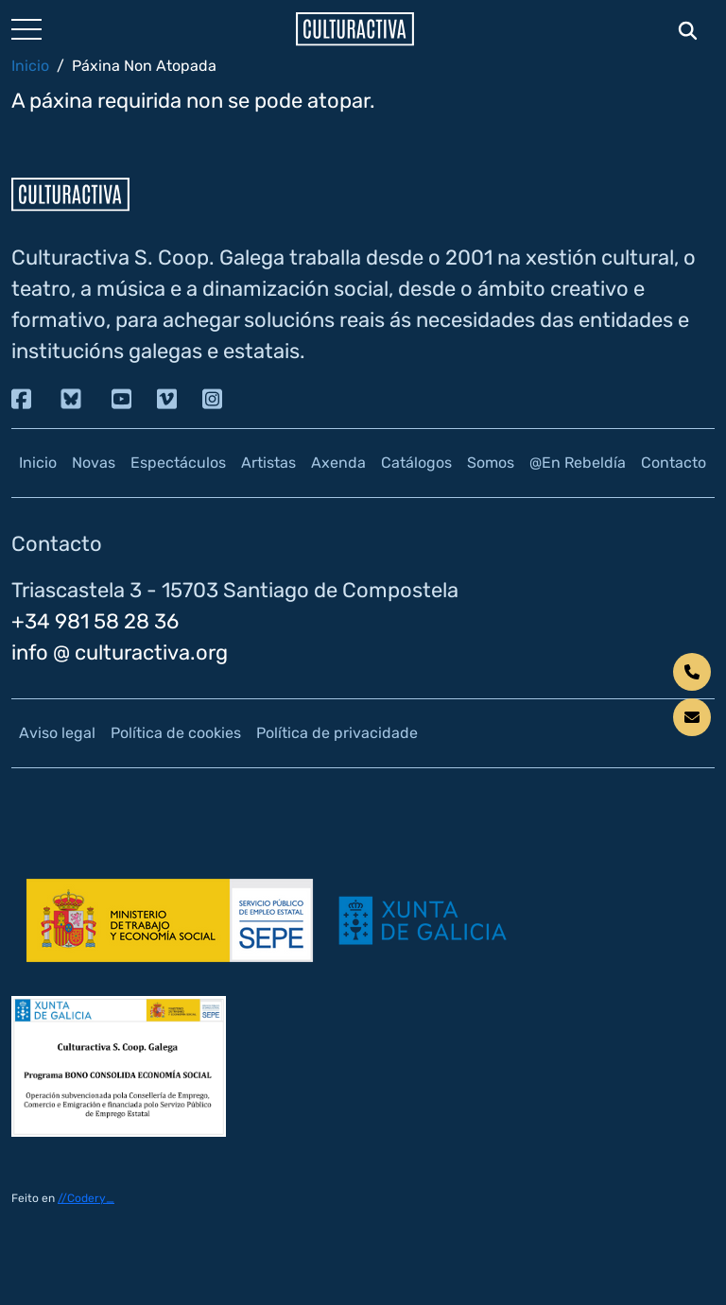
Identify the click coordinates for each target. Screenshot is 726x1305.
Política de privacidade (337, 733)
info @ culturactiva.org (119, 652)
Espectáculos (178, 463)
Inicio (30, 66)
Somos (490, 463)
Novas (93, 463)
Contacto (673, 463)
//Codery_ (86, 1198)
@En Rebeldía (577, 463)
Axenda (338, 463)
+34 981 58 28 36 (95, 621)
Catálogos (416, 463)
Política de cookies (176, 733)
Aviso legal (57, 733)
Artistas (268, 463)
